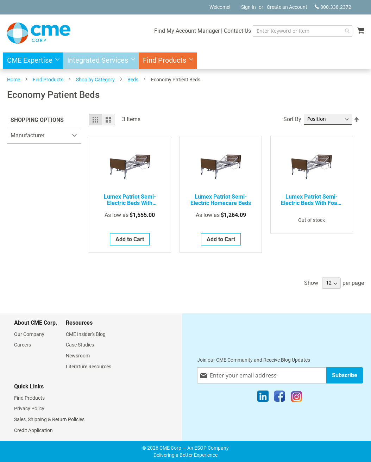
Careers (22, 345)
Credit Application (33, 430)
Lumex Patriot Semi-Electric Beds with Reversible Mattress (130, 200)
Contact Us (237, 30)
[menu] (185, 60)
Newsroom (78, 355)
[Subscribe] (344, 375)
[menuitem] (31, 60)
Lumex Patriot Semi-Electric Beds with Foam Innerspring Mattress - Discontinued (311, 200)
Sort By (292, 119)
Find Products (48, 79)
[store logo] (38, 33)
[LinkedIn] (263, 398)
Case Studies (80, 345)
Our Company (29, 334)
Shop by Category (95, 79)
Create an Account (287, 7)
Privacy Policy (29, 408)
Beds (132, 79)
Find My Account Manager (187, 30)
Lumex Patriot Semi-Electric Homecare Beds (220, 200)
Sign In (248, 7)
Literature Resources (88, 366)
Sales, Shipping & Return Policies (49, 419)
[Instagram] (296, 398)
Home (13, 79)
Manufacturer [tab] (27, 135)
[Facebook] (279, 398)
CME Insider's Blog (86, 334)
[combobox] (302, 31)
